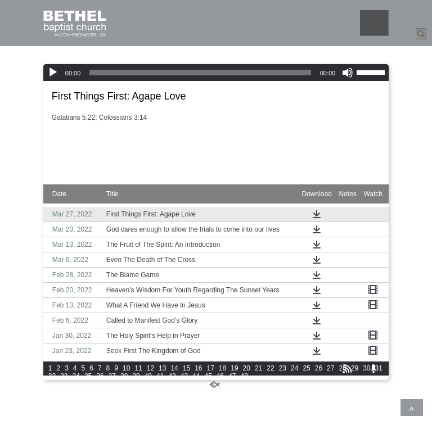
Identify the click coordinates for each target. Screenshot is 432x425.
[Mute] (347, 72)
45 (208, 376)
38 (124, 376)
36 (100, 376)
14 (174, 368)
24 (294, 368)
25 (306, 368)
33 (64, 376)
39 (136, 376)
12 (150, 368)
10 (126, 368)
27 (330, 368)
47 (232, 376)
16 (198, 368)
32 (52, 376)
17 (210, 368)
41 (160, 376)
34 (76, 376)
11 (138, 368)
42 (172, 376)
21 (258, 368)
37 (112, 376)
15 (186, 368)
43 (184, 376)
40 (148, 376)
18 (222, 368)
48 (244, 376)
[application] (216, 72)
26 (318, 368)
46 (220, 376)
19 (234, 368)
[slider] (199, 72)
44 (196, 376)
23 (282, 368)
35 (88, 376)
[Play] (52, 72)
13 (162, 368)
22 (270, 368)
